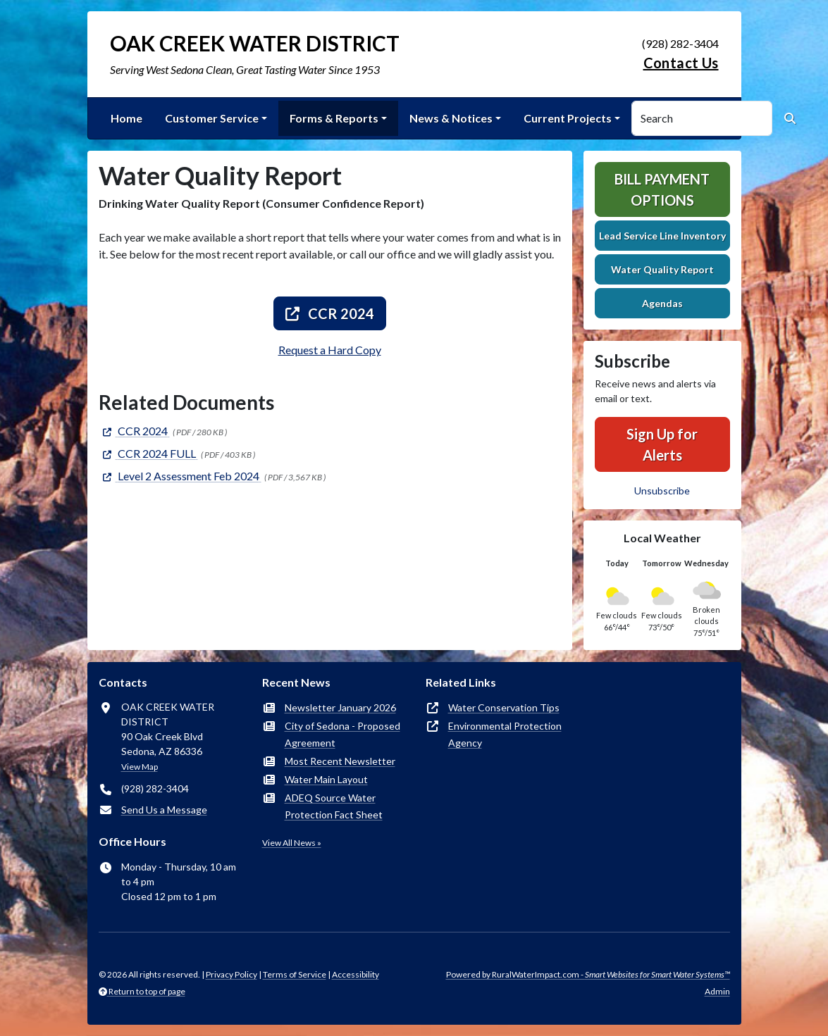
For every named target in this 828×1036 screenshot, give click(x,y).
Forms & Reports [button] (334, 118)
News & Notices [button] (451, 118)
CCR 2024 (329, 313)
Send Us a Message (164, 810)
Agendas (662, 303)
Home (126, 118)
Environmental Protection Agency (505, 734)
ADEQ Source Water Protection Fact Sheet (334, 806)
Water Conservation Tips (504, 707)
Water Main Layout (326, 779)
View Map (139, 766)
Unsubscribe (662, 491)
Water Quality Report (662, 269)
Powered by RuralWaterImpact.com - (588, 974)
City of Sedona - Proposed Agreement (342, 734)
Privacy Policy (231, 974)
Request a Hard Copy (329, 349)
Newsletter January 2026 (340, 707)
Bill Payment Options (662, 189)
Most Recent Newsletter (340, 761)
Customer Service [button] (212, 118)
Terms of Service (294, 974)
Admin (717, 991)
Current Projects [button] (568, 118)
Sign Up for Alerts (662, 444)
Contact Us (681, 62)
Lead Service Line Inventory (662, 236)
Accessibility (355, 974)
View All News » (291, 842)
